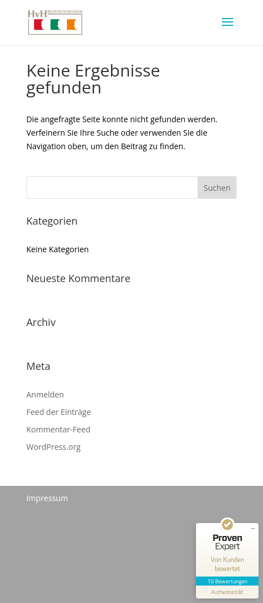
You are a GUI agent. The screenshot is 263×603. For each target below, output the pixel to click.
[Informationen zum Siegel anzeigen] (227, 592)
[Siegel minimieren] (252, 528)
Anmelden (45, 394)
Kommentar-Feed (58, 429)
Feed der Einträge (58, 412)
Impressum (47, 498)
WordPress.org (53, 446)
